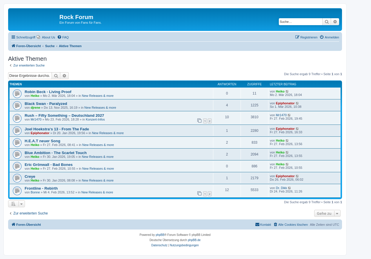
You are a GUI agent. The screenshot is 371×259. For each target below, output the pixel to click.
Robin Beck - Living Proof (48, 92)
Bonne (35, 192)
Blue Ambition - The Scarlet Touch (56, 153)
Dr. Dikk (281, 188)
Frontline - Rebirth (41, 188)
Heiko (35, 95)
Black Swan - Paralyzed (46, 103)
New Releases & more (98, 95)
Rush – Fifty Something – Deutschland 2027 (64, 115)
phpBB (160, 234)
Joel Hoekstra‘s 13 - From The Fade (57, 129)
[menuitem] (46, 37)
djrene (35, 107)
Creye (30, 176)
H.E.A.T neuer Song (42, 141)
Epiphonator (285, 103)
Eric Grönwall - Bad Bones (49, 164)
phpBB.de (194, 240)
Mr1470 (36, 119)
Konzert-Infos (95, 119)
